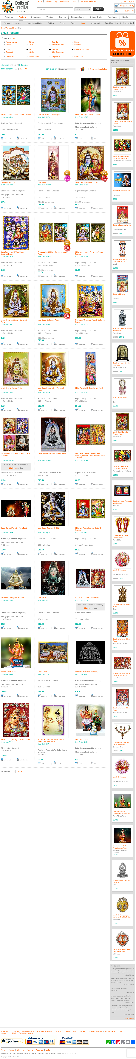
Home (39, 1)
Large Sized (56, 57)
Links (48, 1050)
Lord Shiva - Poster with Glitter (49, 528)
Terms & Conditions (88, 1)
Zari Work (58, 1031)
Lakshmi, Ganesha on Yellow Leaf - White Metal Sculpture (121, 917)
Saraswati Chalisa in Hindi (122, 190)
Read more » (129, 1018)
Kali (30, 49)
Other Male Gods (58, 45)
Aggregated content (4, 1032)
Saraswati (9, 52)
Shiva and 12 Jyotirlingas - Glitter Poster (15, 740)
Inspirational (95, 23)
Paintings (9, 17)
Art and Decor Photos (34, 23)
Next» (19, 771)
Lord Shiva (42, 182)
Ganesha (55, 42)
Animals (18, 23)
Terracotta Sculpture (26, 1033)
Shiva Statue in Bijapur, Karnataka (13, 598)
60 (21, 69)
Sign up (122, 1)
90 (26, 69)
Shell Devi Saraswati (120, 397)
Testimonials (65, 1)
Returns (30, 1050)
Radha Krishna (11, 42)
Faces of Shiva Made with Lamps (87, 672)
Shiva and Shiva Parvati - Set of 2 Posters (16, 115)
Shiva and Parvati (81, 740)
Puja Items (112, 17)
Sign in (131, 1)
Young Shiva (42, 672)
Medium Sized (34, 57)
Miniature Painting (28, 1031)
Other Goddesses (58, 52)
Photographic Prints (81, 49)
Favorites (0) (129, 11)
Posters (8, 28)
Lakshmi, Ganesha (119, 570)
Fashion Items (77, 17)
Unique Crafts (95, 17)
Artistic (31, 52)
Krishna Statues (110, 1031)
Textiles (50, 17)
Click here (13, 468)
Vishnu (8, 45)
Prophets (77, 45)
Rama (76, 42)
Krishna (31, 42)
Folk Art (16, 1031)
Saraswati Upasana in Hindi (122, 225)
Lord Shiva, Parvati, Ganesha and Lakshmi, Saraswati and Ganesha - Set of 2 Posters (90, 456)
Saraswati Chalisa (119, 294)
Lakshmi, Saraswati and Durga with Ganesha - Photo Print (121, 158)
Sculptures (36, 17)
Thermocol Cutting (70, 1031)
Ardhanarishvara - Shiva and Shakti (88, 115)
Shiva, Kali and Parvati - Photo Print (14, 528)
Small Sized (10, 57)
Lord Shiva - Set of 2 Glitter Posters (88, 598)
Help (75, 1)
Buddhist (51, 23)
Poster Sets (78, 57)
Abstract (7, 23)
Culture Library (51, 1)
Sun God (82, 1031)
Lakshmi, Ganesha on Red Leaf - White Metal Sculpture (122, 951)
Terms (11, 1050)
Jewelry (62, 17)
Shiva (31, 45)
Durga (8, 49)
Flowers (62, 23)
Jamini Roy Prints (111, 23)
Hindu (83, 23)
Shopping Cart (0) (127, 6)
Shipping (20, 1050)
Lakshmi (55, 49)
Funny (73, 23)
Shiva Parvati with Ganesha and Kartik (89, 388)
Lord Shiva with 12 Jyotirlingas (49, 115)
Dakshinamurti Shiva (8, 672)
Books (125, 17)
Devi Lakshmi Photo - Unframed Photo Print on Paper (121, 814)
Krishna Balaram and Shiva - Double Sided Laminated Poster (51, 740)
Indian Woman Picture (44, 1031)
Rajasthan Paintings (95, 1031)
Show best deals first (98, 69)
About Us (39, 1050)
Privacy (4, 1050)
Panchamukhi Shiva (8, 182)
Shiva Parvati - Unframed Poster (87, 182)
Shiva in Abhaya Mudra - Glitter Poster (52, 454)
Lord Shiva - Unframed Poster (49, 320)
